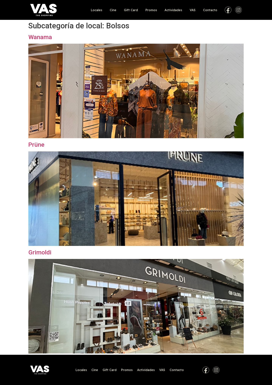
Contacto (210, 10)
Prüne (36, 144)
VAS (193, 10)
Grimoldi (39, 252)
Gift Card (131, 10)
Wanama (40, 37)
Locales (96, 10)
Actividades (173, 10)
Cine (113, 10)
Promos (151, 10)
